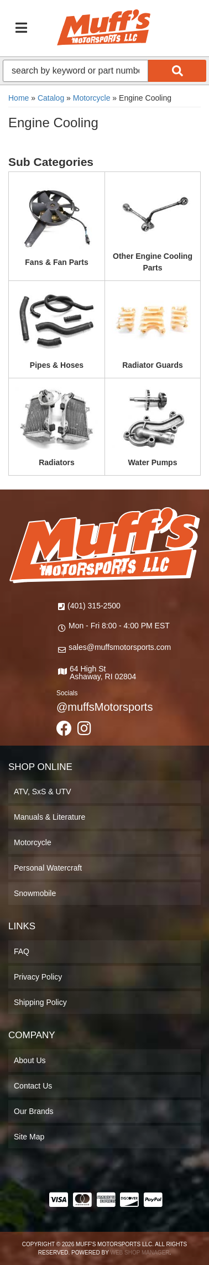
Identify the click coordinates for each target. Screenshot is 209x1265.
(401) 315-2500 (94, 605)
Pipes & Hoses (56, 365)
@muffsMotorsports (104, 707)
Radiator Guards (152, 365)
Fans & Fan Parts (56, 262)
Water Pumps (152, 462)
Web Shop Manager (139, 1253)
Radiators (57, 462)
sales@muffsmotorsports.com (120, 647)
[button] (104, 71)
